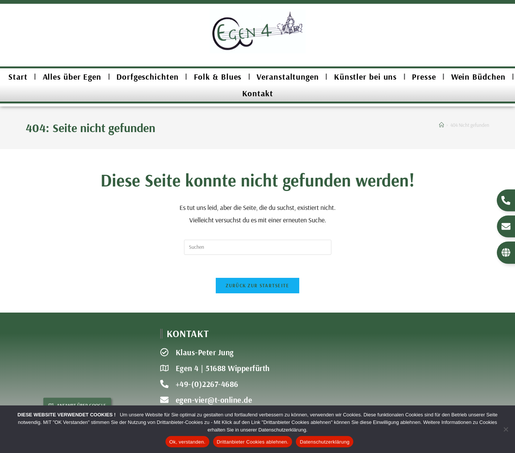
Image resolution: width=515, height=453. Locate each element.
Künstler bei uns (365, 76)
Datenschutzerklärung (324, 442)
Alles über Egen (72, 76)
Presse (424, 76)
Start (18, 76)
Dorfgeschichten (147, 76)
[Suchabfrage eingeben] (257, 247)
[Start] (441, 125)
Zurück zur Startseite (257, 285)
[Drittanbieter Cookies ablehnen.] (505, 429)
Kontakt (257, 93)
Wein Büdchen (478, 76)
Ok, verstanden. (187, 442)
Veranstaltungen (288, 76)
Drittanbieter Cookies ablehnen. (253, 442)
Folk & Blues (218, 76)
